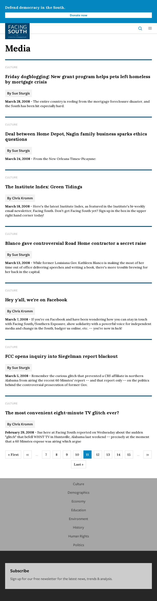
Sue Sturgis (21, 93)
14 (120, 455)
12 (99, 455)
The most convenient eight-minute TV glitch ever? (62, 413)
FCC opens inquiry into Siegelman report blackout (61, 356)
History (78, 527)
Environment (78, 518)
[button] (150, 28)
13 (109, 455)
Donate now (78, 15)
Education (78, 510)
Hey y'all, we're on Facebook (36, 300)
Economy (78, 501)
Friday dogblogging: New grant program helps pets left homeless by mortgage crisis (77, 79)
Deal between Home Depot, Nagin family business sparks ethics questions (76, 136)
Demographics (78, 492)
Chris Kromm (22, 198)
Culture (11, 67)
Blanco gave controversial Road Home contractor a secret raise (75, 243)
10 (78, 455)
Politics (78, 544)
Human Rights (78, 536)
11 (89, 455)
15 (130, 455)
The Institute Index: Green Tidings (43, 187)
